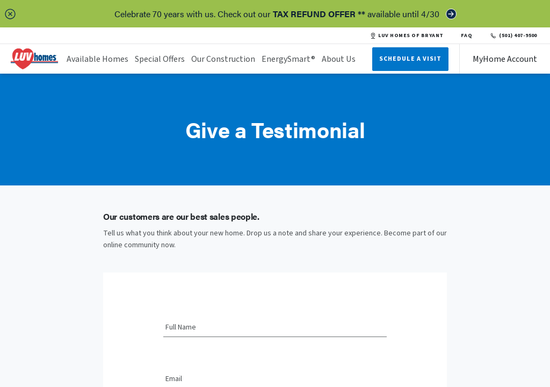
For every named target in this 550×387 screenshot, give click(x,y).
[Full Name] (275, 327)
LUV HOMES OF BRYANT (406, 35)
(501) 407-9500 (513, 35)
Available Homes (97, 59)
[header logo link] (34, 58)
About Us (339, 59)
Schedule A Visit (410, 58)
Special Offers (160, 59)
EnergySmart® (288, 59)
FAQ (467, 35)
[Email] (275, 379)
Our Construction (223, 59)
